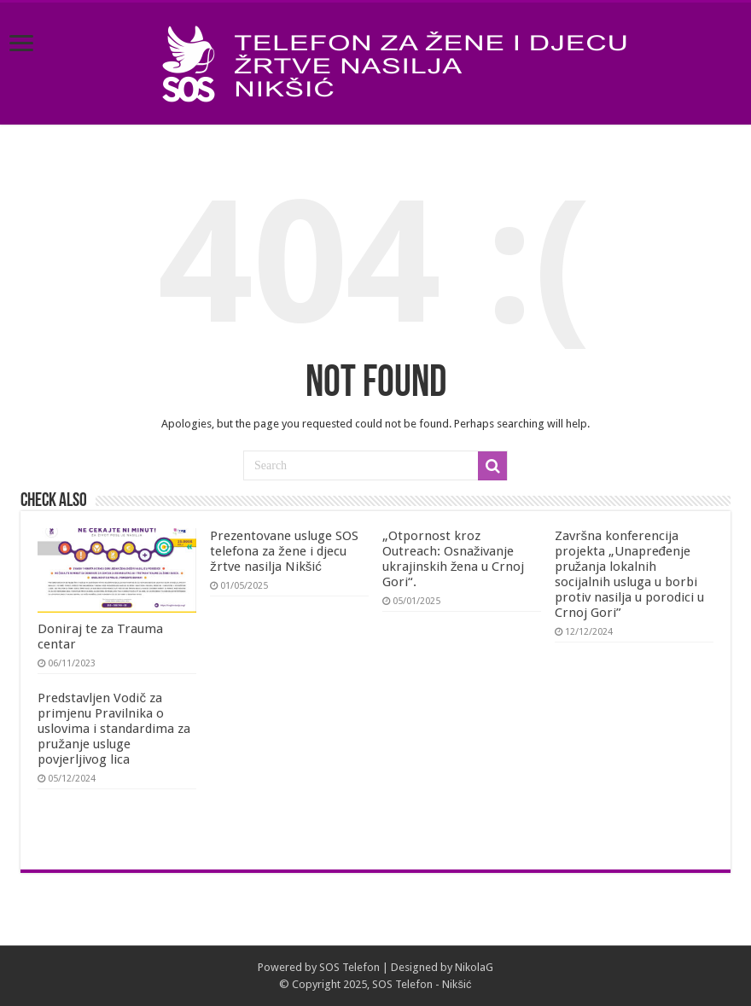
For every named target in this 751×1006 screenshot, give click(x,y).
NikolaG (474, 967)
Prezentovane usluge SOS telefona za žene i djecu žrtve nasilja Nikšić (284, 551)
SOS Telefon (349, 967)
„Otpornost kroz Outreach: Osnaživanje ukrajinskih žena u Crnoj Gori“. (453, 559)
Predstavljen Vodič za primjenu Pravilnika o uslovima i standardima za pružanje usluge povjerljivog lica (114, 728)
